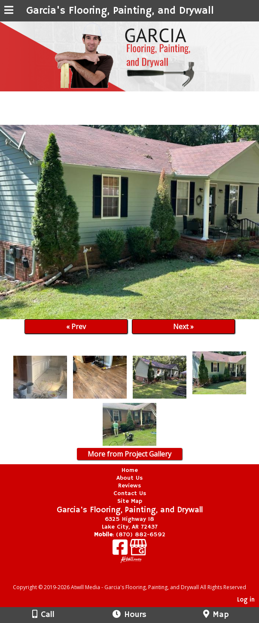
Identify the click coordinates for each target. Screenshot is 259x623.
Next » (183, 326)
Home (130, 470)
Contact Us (129, 493)
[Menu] (8, 11)
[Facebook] (121, 550)
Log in (246, 600)
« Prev (76, 326)
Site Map (129, 501)
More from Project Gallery (129, 454)
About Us (129, 478)
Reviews (129, 486)
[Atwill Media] (137, 578)
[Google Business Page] (138, 550)
